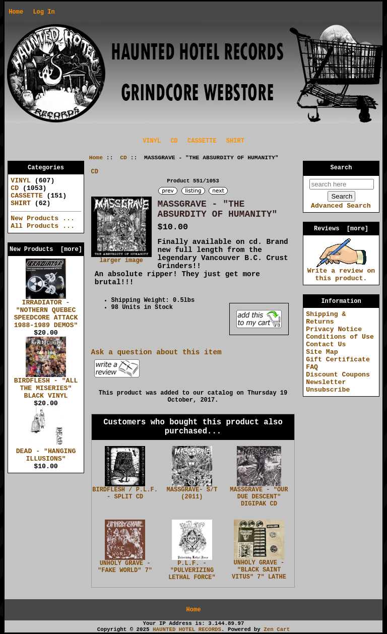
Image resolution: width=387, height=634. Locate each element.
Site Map (322, 352)
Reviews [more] (341, 228)
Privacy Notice (334, 329)
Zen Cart (277, 629)
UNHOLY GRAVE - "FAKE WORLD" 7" (125, 567)
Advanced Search (341, 206)
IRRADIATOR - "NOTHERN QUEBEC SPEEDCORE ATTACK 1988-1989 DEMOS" (46, 311)
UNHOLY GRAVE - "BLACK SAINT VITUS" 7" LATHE (259, 570)
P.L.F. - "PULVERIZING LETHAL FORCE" (192, 570)
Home (16, 12)
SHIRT (235, 141)
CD (123, 158)
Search (341, 167)
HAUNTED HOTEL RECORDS (187, 629)
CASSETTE (202, 141)
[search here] (341, 184)
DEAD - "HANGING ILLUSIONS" (46, 452)
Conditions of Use (340, 337)
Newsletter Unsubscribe (328, 386)
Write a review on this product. (341, 272)
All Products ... (43, 226)
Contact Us (326, 344)
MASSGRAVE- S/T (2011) (192, 493)
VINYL (152, 141)
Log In (43, 12)
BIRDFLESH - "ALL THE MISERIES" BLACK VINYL (46, 385)
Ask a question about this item (156, 352)
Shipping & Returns (326, 318)
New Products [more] (46, 249)
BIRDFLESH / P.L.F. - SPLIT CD (125, 493)
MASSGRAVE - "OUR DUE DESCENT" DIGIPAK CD (259, 497)
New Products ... (43, 218)
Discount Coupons (338, 374)
